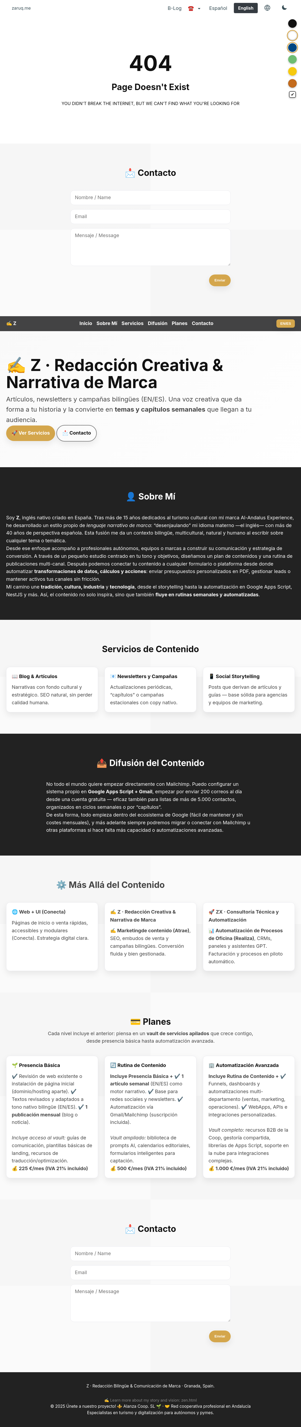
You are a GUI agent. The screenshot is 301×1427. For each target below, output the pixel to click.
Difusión (157, 323)
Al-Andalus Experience (267, 517)
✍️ (11, 323)
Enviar (219, 280)
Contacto (202, 323)
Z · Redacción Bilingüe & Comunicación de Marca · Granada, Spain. (150, 1386)
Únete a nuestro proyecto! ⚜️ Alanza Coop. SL (111, 1406)
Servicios (133, 323)
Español (218, 8)
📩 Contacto (76, 433)
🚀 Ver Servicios (30, 433)
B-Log (175, 8)
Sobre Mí (107, 323)
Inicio (85, 323)
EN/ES (285, 324)
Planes (179, 323)
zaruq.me (21, 8)
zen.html (189, 1400)
